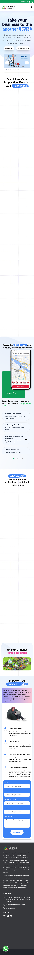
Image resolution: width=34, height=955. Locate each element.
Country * (7, 808)
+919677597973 (9, 908)
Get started (9, 48)
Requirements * (9, 816)
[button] (27, 63)
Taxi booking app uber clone (13, 413)
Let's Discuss (17, 832)
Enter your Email (9, 791)
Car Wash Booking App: (12, 449)
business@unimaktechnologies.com (18, 699)
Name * (6, 782)
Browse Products (23, 48)
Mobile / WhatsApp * (10, 799)
